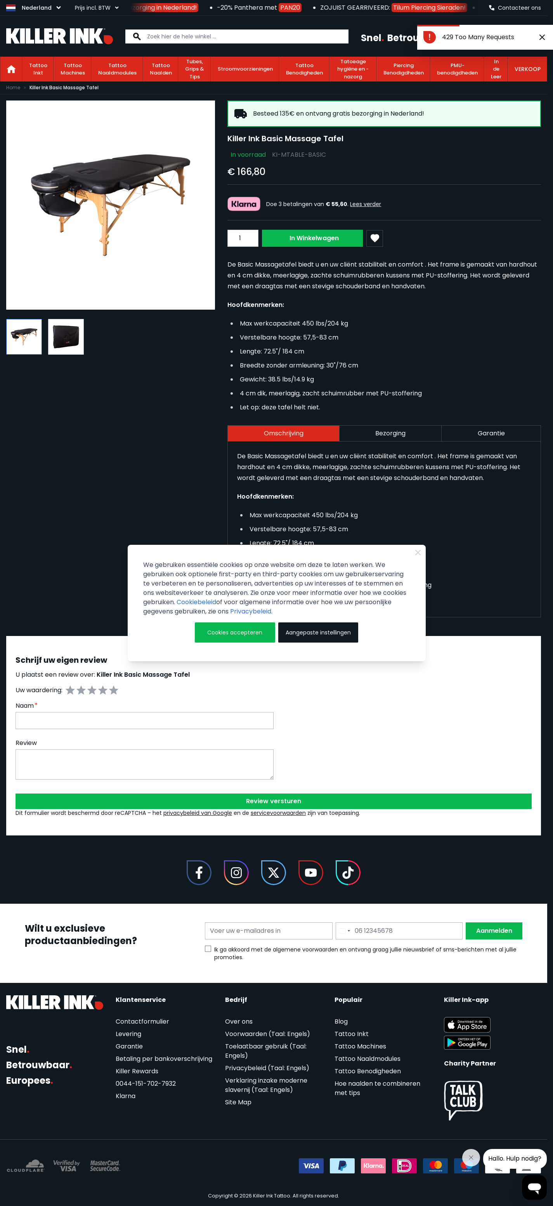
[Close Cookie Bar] (418, 552)
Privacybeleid (250, 611)
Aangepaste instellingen (318, 632)
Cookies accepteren (234, 632)
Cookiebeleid (196, 602)
